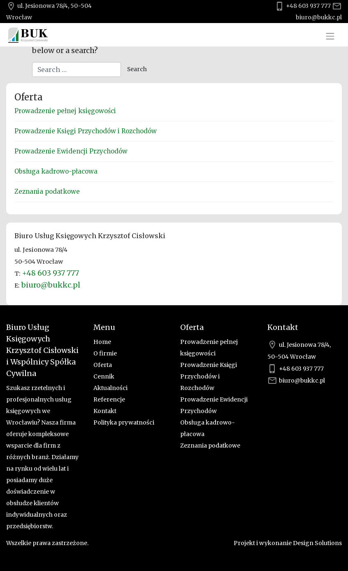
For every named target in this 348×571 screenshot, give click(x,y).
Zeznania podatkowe (47, 191)
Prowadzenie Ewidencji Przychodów (71, 151)
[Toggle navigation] (330, 36)
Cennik (103, 376)
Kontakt (104, 411)
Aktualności (110, 388)
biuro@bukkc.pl (319, 17)
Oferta (102, 365)
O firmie (105, 353)
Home (102, 342)
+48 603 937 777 (308, 5)
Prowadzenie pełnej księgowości (65, 111)
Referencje (109, 399)
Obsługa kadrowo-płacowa (55, 171)
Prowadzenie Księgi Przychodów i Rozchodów (85, 131)
